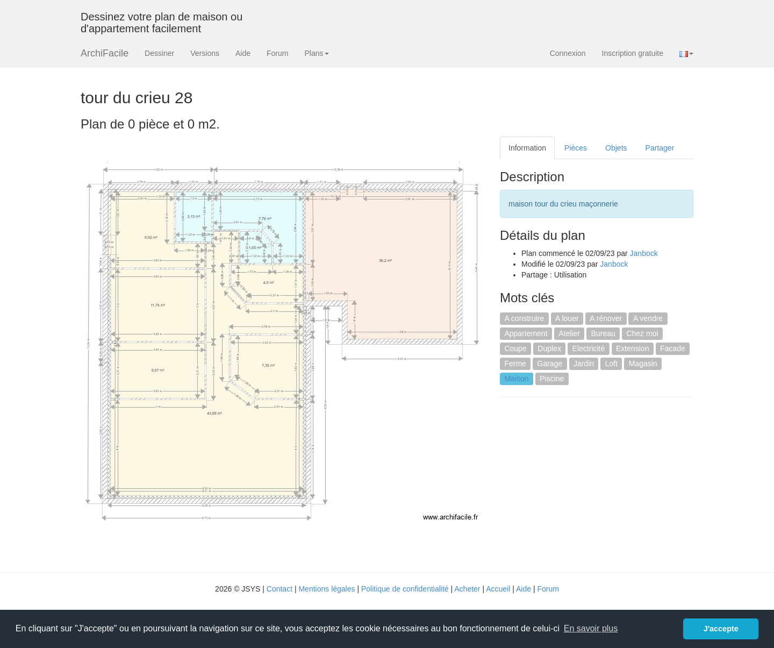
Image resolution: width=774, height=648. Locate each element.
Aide (242, 53)
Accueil (498, 589)
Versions (204, 53)
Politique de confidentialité (405, 589)
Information (527, 148)
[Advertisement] (590, 483)
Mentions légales (326, 589)
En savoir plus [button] (591, 628)
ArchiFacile (104, 53)
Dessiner (159, 53)
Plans (316, 53)
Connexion (568, 53)
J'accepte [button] (721, 628)
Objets (616, 148)
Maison (516, 378)
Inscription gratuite (632, 53)
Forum (277, 53)
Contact (279, 589)
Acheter (467, 589)
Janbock (644, 253)
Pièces (575, 148)
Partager (660, 148)
